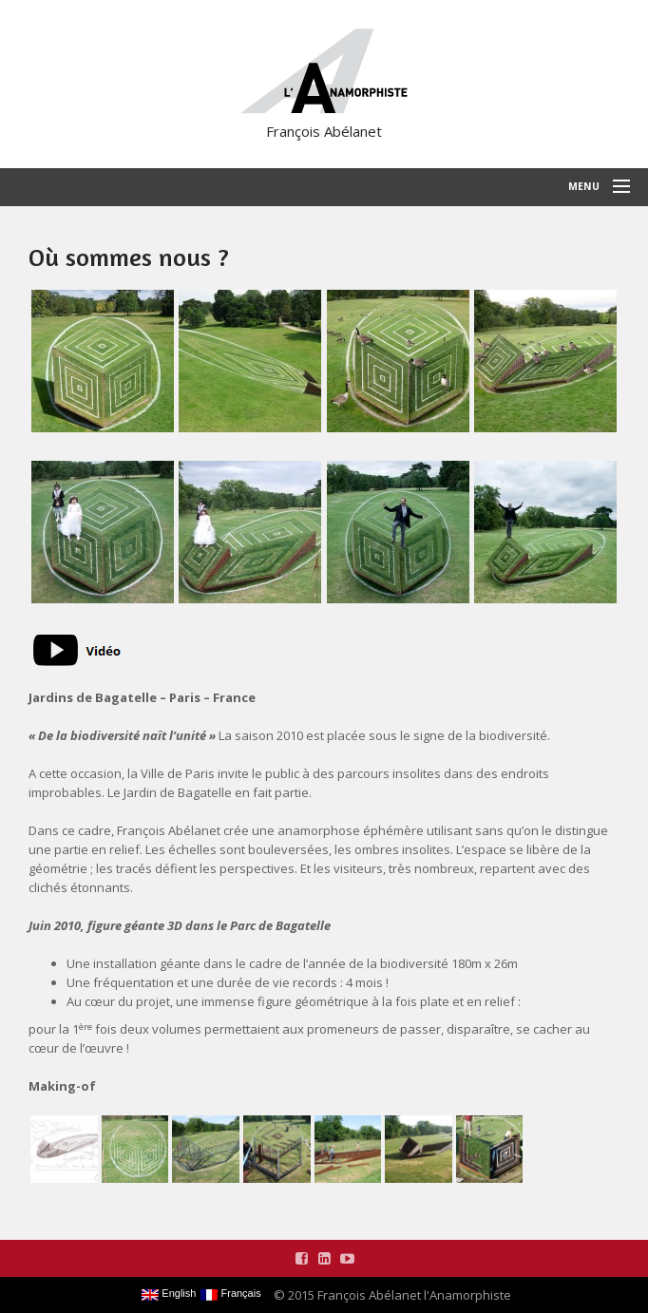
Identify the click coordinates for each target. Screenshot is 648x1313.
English (169, 1294)
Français (230, 1294)
